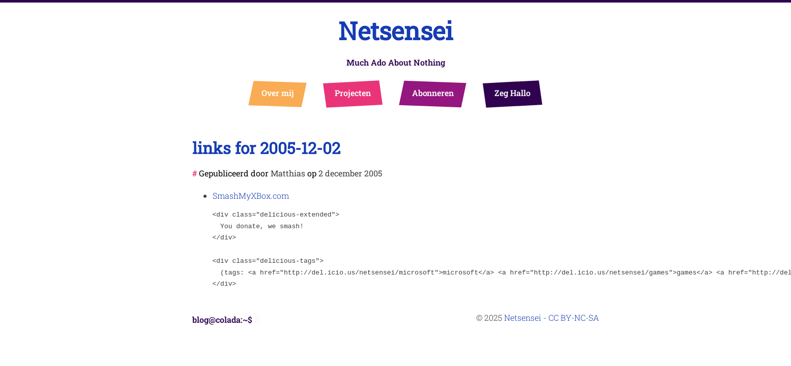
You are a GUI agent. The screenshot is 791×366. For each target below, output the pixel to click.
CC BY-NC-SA (573, 317)
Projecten (352, 92)
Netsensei (395, 31)
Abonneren (433, 92)
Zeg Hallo (512, 92)
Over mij (277, 92)
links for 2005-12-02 (266, 147)
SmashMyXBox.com (251, 195)
